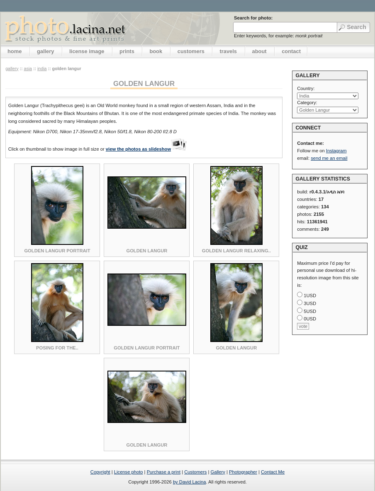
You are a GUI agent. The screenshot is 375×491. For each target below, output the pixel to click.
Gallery (217, 471)
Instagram (336, 150)
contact (291, 51)
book (155, 51)
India (41, 68)
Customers (195, 471)
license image (86, 51)
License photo (128, 471)
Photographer (243, 471)
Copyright (100, 471)
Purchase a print (163, 471)
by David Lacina (189, 481)
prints (126, 51)
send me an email (329, 158)
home (14, 51)
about (259, 51)
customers (191, 51)
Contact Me (273, 471)
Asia (28, 68)
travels (228, 51)
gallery (45, 51)
